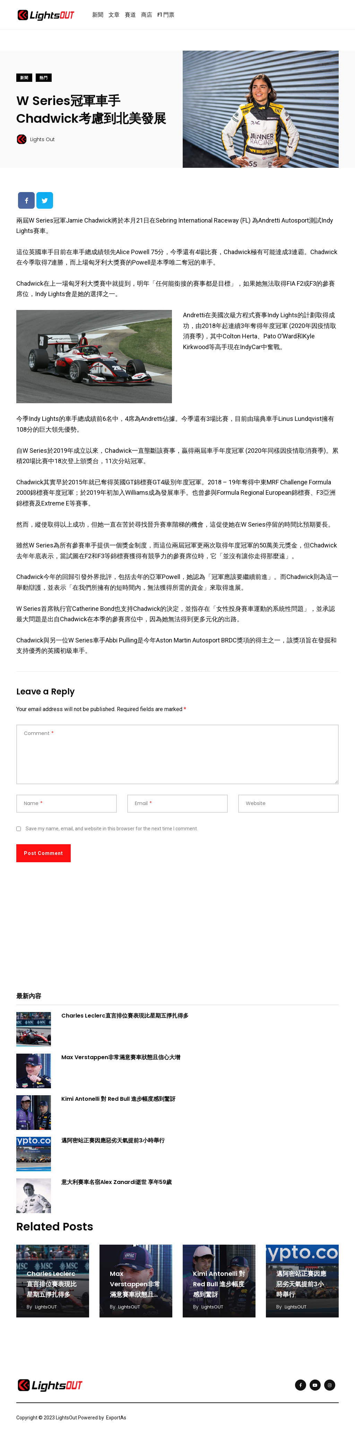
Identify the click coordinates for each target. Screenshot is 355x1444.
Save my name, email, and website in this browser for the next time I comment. (112, 831)
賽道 (130, 16)
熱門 (44, 81)
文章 (114, 16)
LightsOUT (47, 1309)
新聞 (97, 16)
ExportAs (116, 1421)
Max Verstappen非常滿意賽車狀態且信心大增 (120, 1060)
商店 (146, 16)
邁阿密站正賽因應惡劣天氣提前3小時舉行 (113, 1143)
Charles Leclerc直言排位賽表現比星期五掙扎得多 (125, 1018)
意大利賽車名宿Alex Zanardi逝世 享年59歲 (116, 1185)
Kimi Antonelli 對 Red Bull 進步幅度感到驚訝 (118, 1102)
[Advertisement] (177, 934)
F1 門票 (165, 16)
